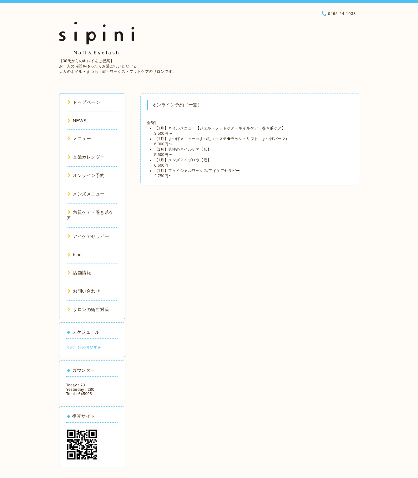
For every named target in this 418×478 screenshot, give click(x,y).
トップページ (84, 102)
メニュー (79, 138)
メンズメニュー (86, 193)
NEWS (77, 120)
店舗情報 (79, 272)
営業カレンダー (86, 156)
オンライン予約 (86, 175)
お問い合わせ (84, 291)
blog (75, 254)
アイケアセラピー (88, 236)
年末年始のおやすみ (84, 347)
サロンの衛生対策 (88, 309)
